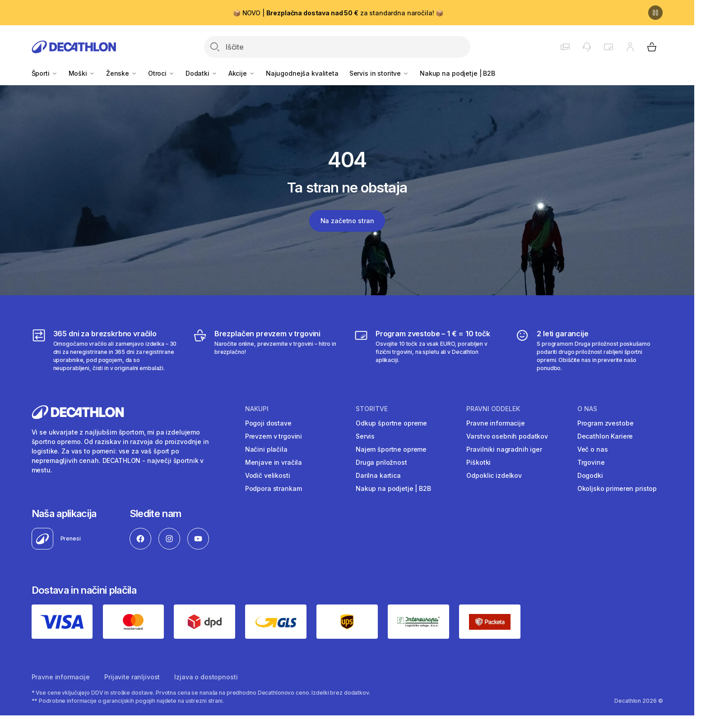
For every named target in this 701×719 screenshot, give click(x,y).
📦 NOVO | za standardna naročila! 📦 (338, 13)
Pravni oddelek (493, 408)
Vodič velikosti (267, 475)
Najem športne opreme (391, 449)
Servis (365, 436)
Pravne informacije (495, 423)
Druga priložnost (381, 462)
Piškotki (478, 462)
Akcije (241, 73)
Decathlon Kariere (605, 436)
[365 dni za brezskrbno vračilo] (105, 350)
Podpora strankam (273, 488)
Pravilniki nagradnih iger (504, 449)
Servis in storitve (379, 73)
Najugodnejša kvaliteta (302, 73)
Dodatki (202, 73)
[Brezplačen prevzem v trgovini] (266, 350)
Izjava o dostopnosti (205, 677)
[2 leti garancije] (589, 350)
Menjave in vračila (273, 462)
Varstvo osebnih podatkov (507, 436)
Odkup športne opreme (391, 423)
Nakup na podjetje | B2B (457, 73)
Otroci (161, 73)
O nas (587, 408)
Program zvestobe (605, 423)
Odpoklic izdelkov (494, 475)
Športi (45, 73)
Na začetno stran (347, 220)
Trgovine (591, 462)
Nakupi (257, 408)
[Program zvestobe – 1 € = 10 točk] (427, 350)
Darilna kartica (378, 475)
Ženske (121, 73)
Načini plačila (266, 449)
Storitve (372, 408)
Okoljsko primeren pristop (617, 488)
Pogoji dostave (268, 423)
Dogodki (590, 475)
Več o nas (592, 449)
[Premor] (655, 12)
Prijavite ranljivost (132, 677)
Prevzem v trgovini (273, 436)
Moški (82, 73)
